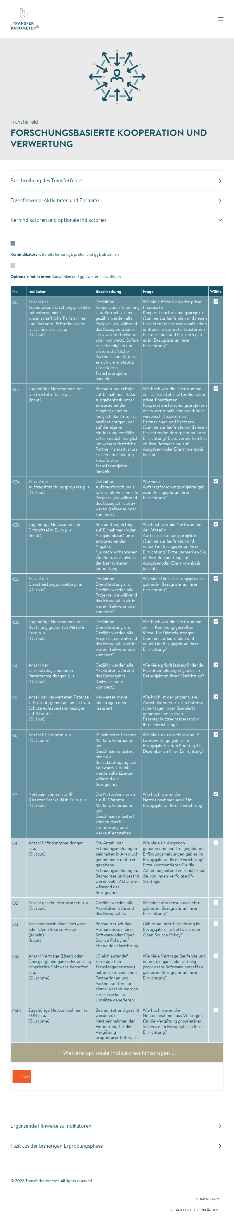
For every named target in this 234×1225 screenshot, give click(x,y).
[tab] (117, 180)
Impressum (209, 1198)
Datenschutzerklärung (196, 1209)
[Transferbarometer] (25, 19)
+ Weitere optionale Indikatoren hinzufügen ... (117, 1053)
